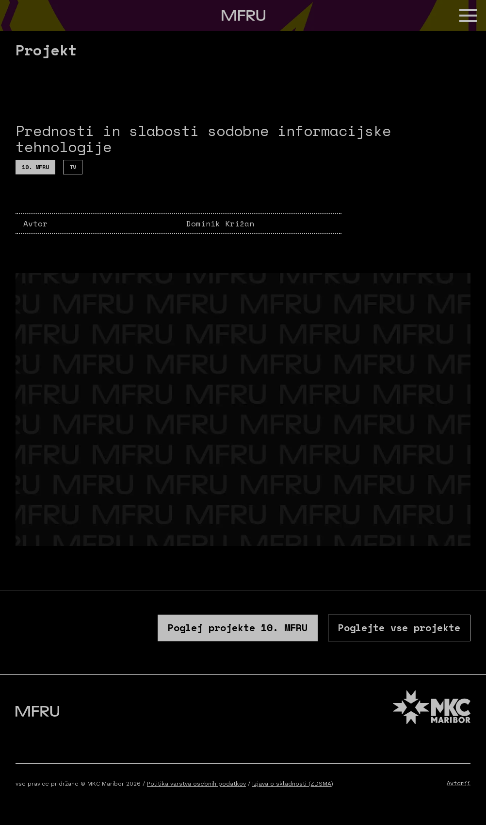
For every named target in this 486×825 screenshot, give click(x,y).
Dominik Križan (220, 223)
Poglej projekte (238, 627)
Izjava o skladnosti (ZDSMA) (292, 783)
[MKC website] (431, 708)
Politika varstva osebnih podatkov (196, 783)
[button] (468, 15)
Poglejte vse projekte (399, 627)
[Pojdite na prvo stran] (243, 15)
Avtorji (458, 783)
